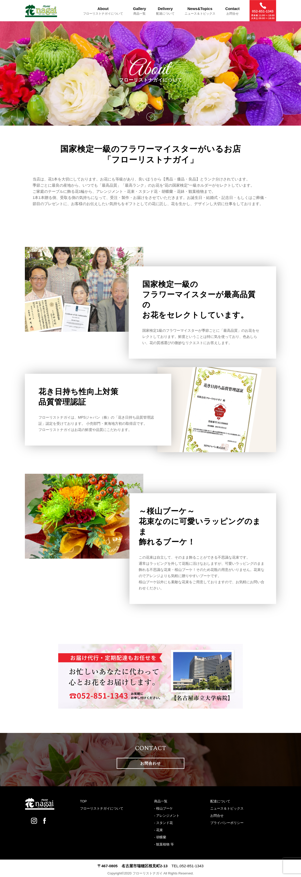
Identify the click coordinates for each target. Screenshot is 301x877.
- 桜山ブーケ (163, 808)
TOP (83, 801)
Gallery (139, 10)
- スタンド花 (163, 823)
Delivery (165, 10)
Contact (232, 10)
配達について (220, 801)
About (103, 10)
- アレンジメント (166, 816)
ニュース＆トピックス (227, 808)
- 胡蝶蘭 (160, 837)
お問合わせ (150, 763)
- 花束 (158, 830)
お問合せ (217, 816)
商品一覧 (160, 801)
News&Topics (200, 10)
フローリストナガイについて (101, 808)
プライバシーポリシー (227, 823)
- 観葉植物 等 (164, 844)
